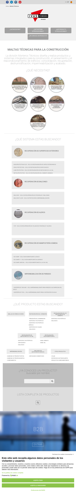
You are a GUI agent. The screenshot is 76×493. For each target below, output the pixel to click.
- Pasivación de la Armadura (37, 318)
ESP (68, 2)
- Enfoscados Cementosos (36, 356)
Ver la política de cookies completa (12, 472)
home (7, 6)
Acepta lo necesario (38, 485)
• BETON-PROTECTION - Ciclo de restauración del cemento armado (33, 173)
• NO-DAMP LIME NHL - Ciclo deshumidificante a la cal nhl (30, 262)
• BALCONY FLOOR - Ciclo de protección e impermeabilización (31, 198)
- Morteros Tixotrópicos (36, 320)
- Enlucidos (32, 329)
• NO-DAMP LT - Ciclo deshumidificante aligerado (28, 259)
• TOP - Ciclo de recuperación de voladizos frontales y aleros (32, 226)
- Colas (53, 356)
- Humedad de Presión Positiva (15, 356)
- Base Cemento (44, 340)
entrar (38, 444)
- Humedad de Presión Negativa (15, 358)
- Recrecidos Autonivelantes (59, 358)
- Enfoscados (21, 342)
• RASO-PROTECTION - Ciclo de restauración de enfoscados (31, 167)
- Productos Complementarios (60, 360)
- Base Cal (42, 342)
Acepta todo (38, 480)
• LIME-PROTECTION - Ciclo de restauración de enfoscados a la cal (33, 170)
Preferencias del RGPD (38, 490)
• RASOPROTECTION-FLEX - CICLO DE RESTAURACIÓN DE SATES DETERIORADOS (34, 164)
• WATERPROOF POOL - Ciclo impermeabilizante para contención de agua (35, 292)
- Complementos (11, 360)
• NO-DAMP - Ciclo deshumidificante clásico (26, 256)
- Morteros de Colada (35, 327)
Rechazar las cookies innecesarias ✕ (63, 454)
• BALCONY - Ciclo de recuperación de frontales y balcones (31, 195)
